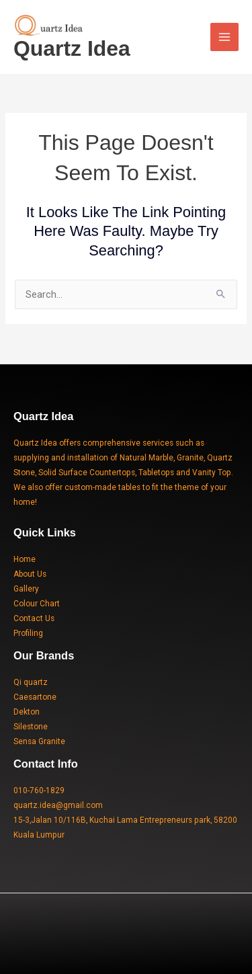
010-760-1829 (39, 790)
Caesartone (34, 697)
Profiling (28, 633)
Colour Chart (36, 603)
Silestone (30, 726)
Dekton (26, 712)
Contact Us (33, 618)
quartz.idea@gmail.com (58, 805)
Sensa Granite (39, 741)
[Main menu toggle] (224, 37)
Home (24, 559)
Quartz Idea (71, 48)
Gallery (26, 589)
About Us (29, 574)
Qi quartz (30, 682)
